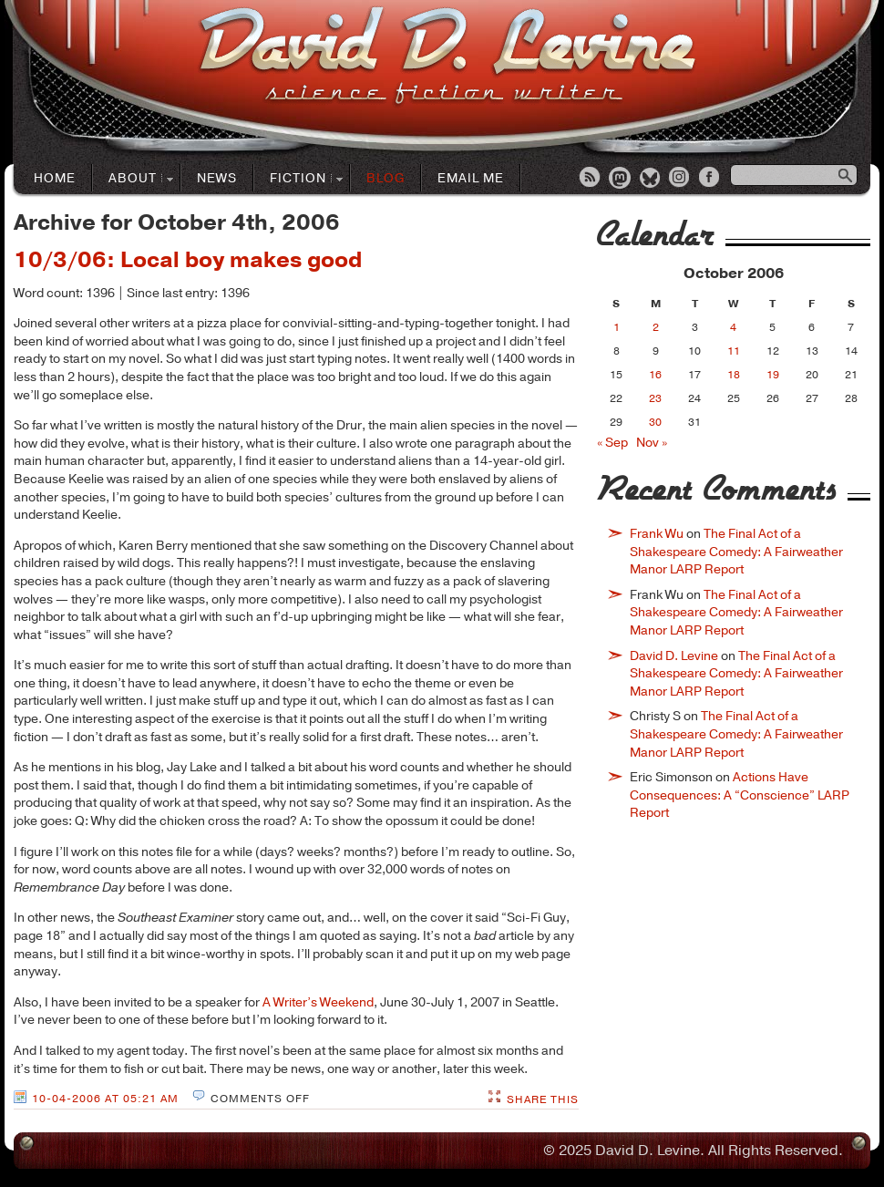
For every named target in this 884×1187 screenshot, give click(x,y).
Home (55, 178)
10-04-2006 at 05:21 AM (105, 1098)
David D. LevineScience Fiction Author (447, 57)
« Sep (612, 442)
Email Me (470, 178)
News (217, 178)
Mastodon (620, 179)
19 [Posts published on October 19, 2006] (772, 374)
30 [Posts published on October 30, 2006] (655, 422)
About (133, 179)
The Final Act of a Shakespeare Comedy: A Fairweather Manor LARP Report (736, 551)
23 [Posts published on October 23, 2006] (655, 398)
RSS (590, 179)
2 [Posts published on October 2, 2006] (656, 327)
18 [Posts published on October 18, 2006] (733, 374)
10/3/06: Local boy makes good (188, 259)
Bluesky (651, 179)
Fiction (298, 179)
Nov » (651, 442)
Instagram (681, 179)
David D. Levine (674, 656)
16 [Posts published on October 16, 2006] (655, 374)
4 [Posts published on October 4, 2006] (733, 327)
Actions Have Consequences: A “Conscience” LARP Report (739, 795)
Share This (543, 1099)
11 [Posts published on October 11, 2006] (733, 351)
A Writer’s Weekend (318, 1002)
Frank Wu (657, 533)
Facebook (711, 179)
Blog (385, 178)
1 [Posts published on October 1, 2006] (616, 327)
